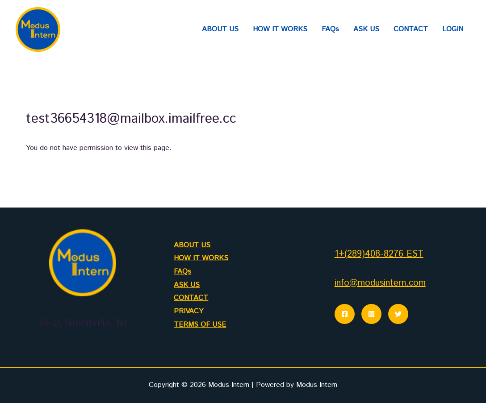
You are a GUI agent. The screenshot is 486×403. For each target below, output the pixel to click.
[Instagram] (371, 314)
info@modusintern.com (380, 283)
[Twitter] (398, 314)
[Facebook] (345, 314)
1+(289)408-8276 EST (379, 254)
